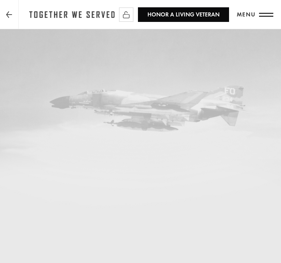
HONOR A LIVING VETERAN (183, 14)
